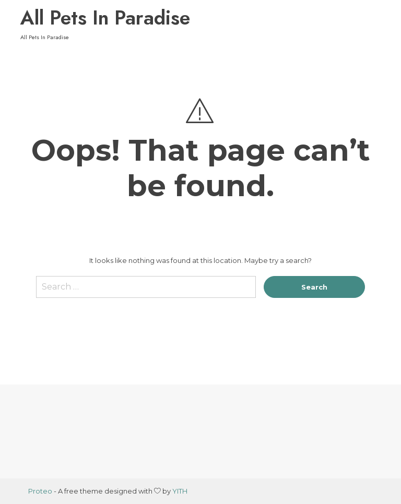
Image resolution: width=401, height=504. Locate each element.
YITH (179, 491)
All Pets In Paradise (105, 18)
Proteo (40, 491)
